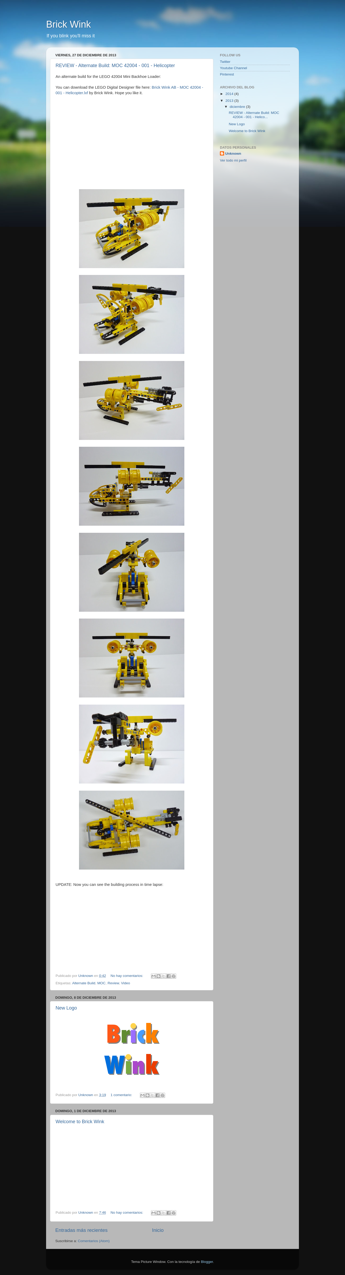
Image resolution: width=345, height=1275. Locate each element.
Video (125, 983)
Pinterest (227, 74)
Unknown (233, 153)
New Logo (66, 1008)
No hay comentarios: (127, 976)
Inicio (158, 1230)
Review (113, 983)
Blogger (207, 1262)
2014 (229, 94)
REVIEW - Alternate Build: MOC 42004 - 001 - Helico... (254, 115)
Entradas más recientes (81, 1230)
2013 (229, 101)
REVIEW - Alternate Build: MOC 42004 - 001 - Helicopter (115, 65)
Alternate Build (83, 983)
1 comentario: (122, 1095)
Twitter (225, 62)
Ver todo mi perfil (233, 160)
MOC (101, 983)
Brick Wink (68, 24)
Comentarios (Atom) (94, 1241)
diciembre (238, 107)
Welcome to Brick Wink (80, 1121)
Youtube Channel (233, 68)
